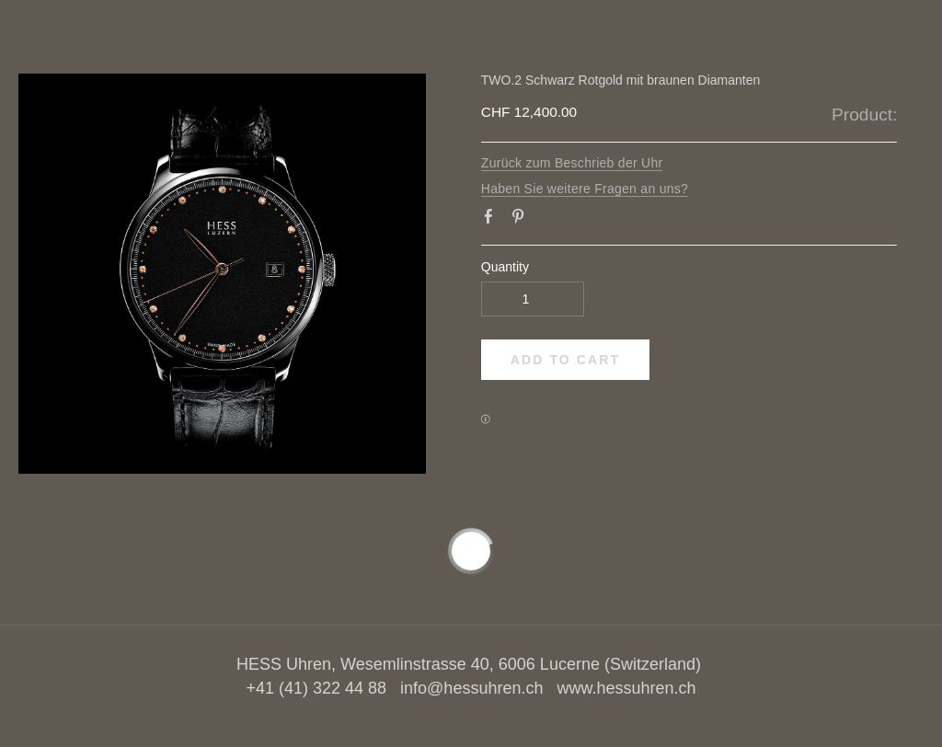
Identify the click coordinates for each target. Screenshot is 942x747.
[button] (565, 359)
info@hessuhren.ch (471, 688)
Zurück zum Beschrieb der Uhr (572, 162)
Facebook (492, 220)
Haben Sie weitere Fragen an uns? (584, 188)
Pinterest (522, 220)
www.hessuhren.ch (626, 688)
